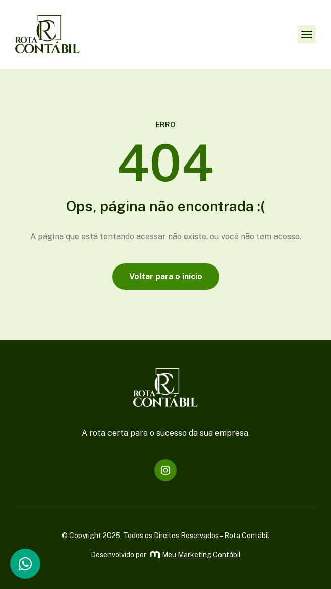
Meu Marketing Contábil (195, 555)
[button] (307, 34)
